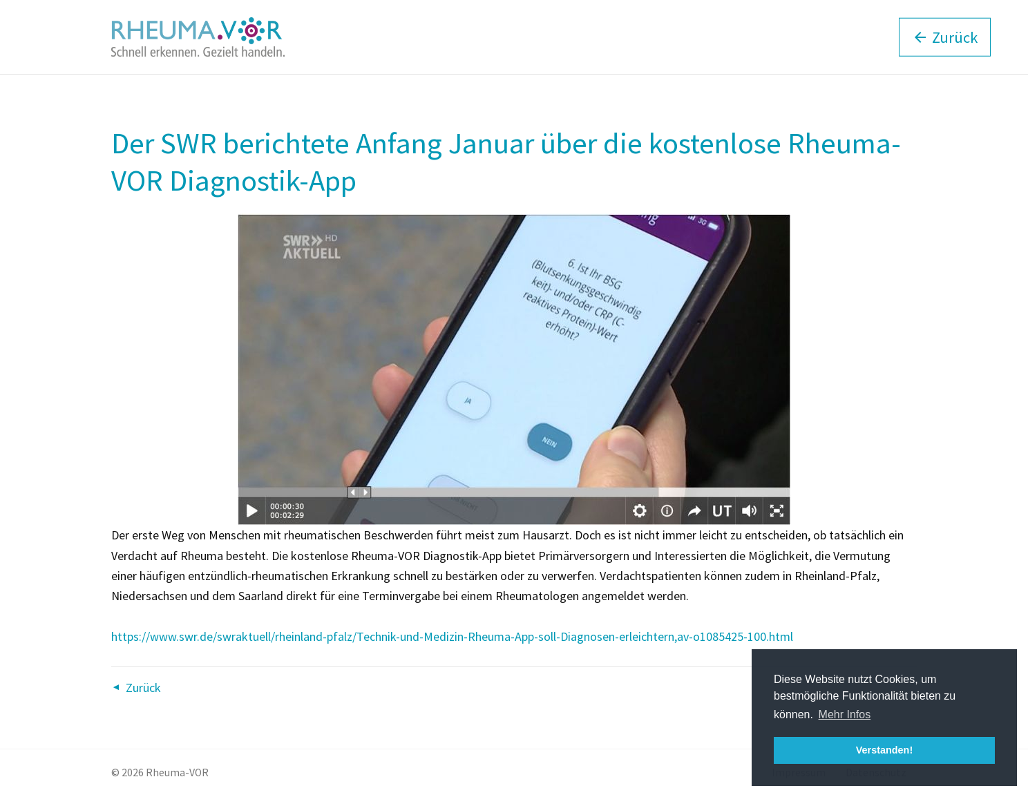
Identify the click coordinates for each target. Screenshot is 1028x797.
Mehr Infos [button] (845, 714)
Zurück (143, 687)
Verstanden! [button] (884, 750)
